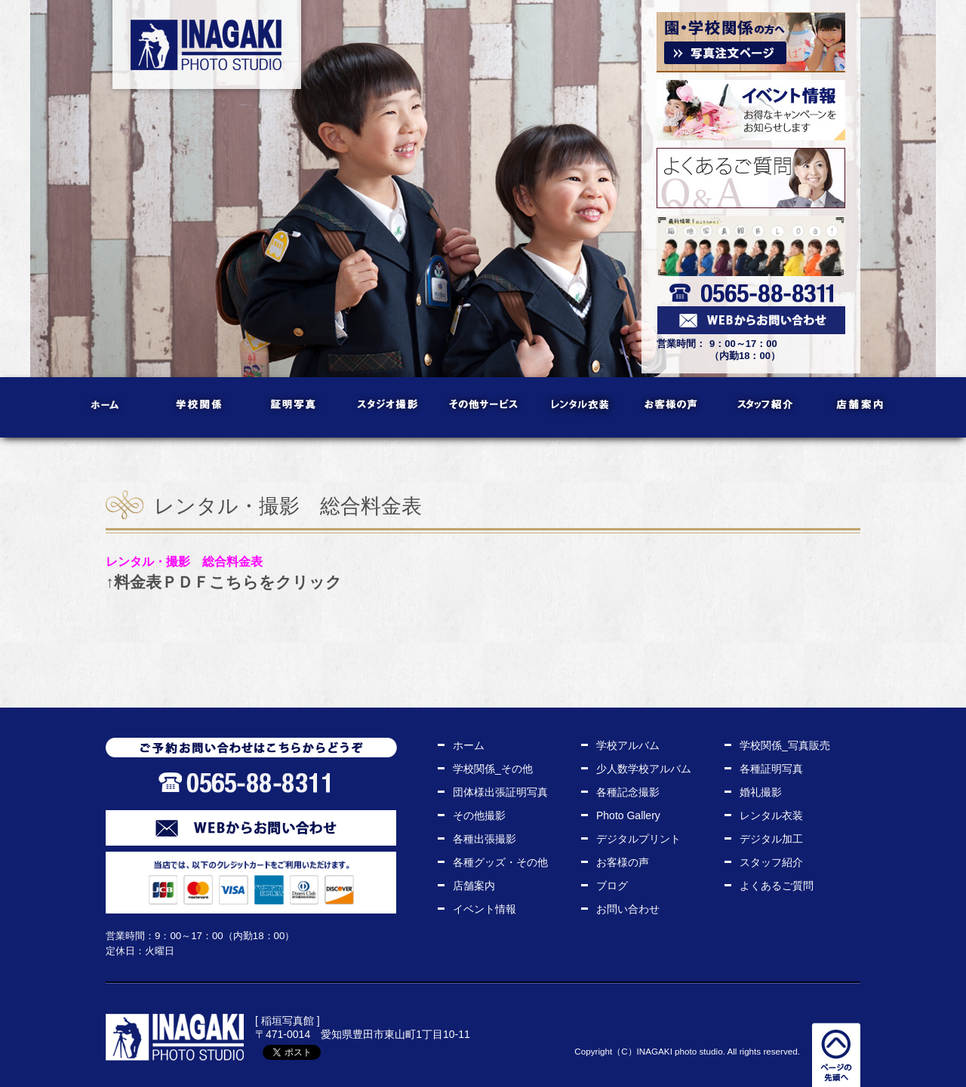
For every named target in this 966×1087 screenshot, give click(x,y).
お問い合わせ (628, 909)
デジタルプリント (638, 839)
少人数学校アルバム (643, 769)
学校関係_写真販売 (785, 745)
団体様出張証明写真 (500, 792)
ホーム (106, 407)
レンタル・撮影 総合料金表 (184, 561)
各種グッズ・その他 (500, 862)
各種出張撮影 (484, 839)
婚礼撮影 (761, 792)
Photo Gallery (628, 815)
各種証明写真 (771, 769)
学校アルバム (628, 745)
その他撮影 (479, 815)
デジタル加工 (771, 839)
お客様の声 (672, 407)
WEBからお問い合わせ (251, 828)
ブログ (612, 886)
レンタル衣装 (578, 407)
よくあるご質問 (777, 886)
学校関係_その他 (493, 769)
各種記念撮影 (628, 792)
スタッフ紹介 (766, 407)
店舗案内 (861, 407)
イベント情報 (484, 909)
